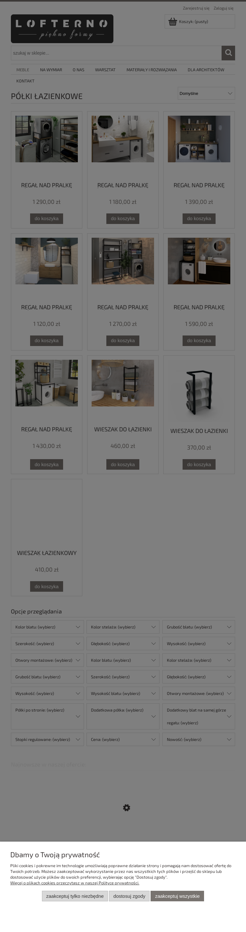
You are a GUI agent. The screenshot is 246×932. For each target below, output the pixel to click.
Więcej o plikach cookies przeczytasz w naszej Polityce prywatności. (74, 882)
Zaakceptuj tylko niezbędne (74, 896)
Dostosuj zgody (129, 896)
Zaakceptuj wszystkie (177, 896)
